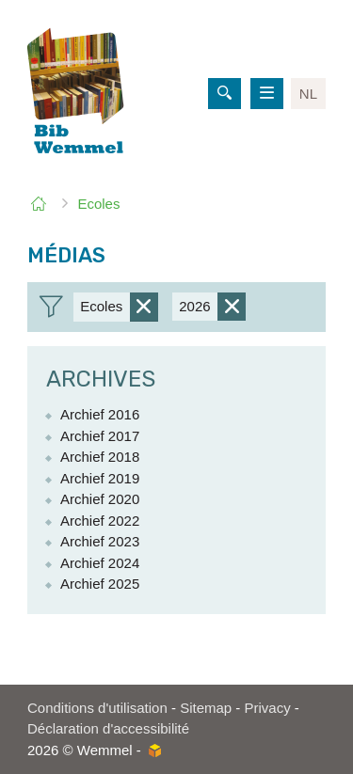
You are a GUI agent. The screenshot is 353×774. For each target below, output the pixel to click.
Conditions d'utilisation (97, 708)
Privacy (268, 708)
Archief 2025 (99, 584)
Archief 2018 (99, 457)
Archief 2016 (99, 414)
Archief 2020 (99, 499)
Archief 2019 (99, 478)
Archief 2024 (99, 563)
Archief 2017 (99, 436)
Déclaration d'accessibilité (108, 728)
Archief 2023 (99, 541)
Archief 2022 (99, 521)
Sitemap (206, 708)
